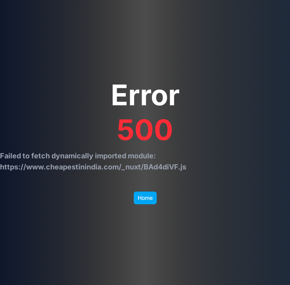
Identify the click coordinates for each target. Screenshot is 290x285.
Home (145, 197)
